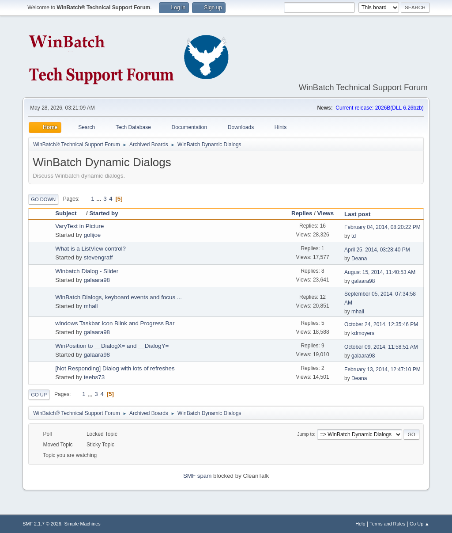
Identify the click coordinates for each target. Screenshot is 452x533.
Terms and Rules (387, 523)
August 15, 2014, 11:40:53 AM (379, 272)
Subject (69, 213)
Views (325, 213)
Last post (357, 214)
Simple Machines (82, 523)
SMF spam (197, 475)
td (353, 236)
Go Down (43, 199)
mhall (91, 306)
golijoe (92, 235)
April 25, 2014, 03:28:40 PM (377, 250)
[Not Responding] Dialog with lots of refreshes (114, 368)
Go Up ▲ (419, 523)
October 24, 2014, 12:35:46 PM (381, 324)
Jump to (305, 434)
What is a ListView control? (90, 248)
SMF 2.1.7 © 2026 (42, 523)
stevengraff (98, 257)
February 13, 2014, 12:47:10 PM (382, 369)
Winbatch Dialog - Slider (86, 271)
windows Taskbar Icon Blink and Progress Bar (114, 323)
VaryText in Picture (79, 226)
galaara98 (97, 280)
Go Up (39, 394)
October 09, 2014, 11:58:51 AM (381, 347)
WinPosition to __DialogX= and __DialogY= (112, 346)
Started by (103, 213)
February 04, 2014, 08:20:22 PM (382, 227)
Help (360, 523)
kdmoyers (362, 333)
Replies (301, 213)
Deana (359, 258)
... (99, 198)
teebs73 (94, 377)
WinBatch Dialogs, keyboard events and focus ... (118, 297)
